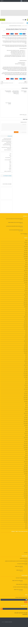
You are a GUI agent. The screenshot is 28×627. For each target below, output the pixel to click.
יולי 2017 (26, 379)
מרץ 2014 (26, 459)
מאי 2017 (26, 383)
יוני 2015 (26, 429)
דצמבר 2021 (25, 274)
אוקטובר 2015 (25, 421)
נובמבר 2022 (25, 252)
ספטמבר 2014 (25, 447)
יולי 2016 (26, 403)
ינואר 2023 (26, 248)
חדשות (8, 30)
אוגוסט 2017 (25, 377)
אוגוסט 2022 (25, 258)
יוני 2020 (26, 310)
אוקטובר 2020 (25, 302)
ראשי (10, 153)
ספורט (10, 162)
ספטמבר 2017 (25, 375)
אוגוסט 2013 (25, 473)
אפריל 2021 (25, 290)
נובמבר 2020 (25, 300)
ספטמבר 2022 (25, 256)
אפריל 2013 (25, 481)
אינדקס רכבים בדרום (7, 159)
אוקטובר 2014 (25, 445)
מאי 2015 (26, 431)
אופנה (10, 165)
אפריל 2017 (25, 385)
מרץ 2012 (26, 507)
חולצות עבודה (24, 614)
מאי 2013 (26, 479)
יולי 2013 (26, 475)
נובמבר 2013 (25, 467)
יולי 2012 (26, 499)
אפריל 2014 (25, 457)
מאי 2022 (26, 264)
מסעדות (10, 168)
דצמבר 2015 (25, 417)
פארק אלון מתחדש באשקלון (23, 558)
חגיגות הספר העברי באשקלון (19, 566)
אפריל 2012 (25, 505)
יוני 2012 (26, 501)
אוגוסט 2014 (25, 449)
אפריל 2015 (25, 433)
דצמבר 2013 (25, 465)
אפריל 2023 (25, 242)
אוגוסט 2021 (25, 282)
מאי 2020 (26, 312)
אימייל (21, 31)
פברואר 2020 (25, 316)
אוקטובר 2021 (25, 278)
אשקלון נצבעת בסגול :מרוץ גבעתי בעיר (22, 563)
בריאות (10, 169)
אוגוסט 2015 (25, 425)
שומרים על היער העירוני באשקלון (18, 589)
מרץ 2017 (26, 387)
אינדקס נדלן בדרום (7, 157)
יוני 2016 (26, 405)
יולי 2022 (26, 260)
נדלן (10, 156)
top (16, 30)
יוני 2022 (26, 262)
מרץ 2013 (26, 483)
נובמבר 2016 (25, 395)
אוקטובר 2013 (25, 469)
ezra (23, 30)
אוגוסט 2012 (25, 497)
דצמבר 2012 (25, 489)
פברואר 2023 (25, 246)
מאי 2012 (26, 503)
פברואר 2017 (25, 389)
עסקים (10, 161)
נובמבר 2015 (25, 419)
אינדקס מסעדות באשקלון (7, 171)
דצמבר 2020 (25, 298)
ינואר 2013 (26, 487)
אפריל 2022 (25, 266)
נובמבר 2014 (25, 443)
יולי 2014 (26, 451)
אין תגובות (4, 30)
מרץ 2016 (26, 411)
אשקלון (14, 30)
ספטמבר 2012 (25, 495)
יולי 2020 (26, 308)
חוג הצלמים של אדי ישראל (24, 233)
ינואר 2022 (26, 272)
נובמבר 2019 (25, 322)
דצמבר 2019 (25, 320)
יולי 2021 (26, 284)
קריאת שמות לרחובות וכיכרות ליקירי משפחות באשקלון (15, 222)
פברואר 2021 (25, 294)
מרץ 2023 (26, 244)
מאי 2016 (26, 407)
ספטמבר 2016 (25, 399)
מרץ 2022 (26, 268)
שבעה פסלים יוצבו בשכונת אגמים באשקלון (21, 584)
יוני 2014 (26, 453)
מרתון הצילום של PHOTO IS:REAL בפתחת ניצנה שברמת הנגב (7, 144)
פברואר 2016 (25, 413)
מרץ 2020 (26, 314)
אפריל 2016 (25, 409)
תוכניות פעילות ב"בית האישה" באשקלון (17, 580)
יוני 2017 (26, 381)
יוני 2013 (26, 477)
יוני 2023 (26, 240)
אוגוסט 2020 (25, 306)
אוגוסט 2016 (25, 401)
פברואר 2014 (25, 461)
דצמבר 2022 (25, 250)
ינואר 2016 (26, 415)
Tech (15, 30)
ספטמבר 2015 (25, 423)
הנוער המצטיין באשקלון (23, 114)
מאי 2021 (26, 288)
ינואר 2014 (26, 463)
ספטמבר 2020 (25, 304)
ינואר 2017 (26, 391)
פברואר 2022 (25, 270)
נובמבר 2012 (25, 491)
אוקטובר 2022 (25, 254)
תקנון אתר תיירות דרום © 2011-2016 (21, 612)
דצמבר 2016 (25, 393)
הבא (2, 81)
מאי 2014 (26, 455)
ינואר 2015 (26, 439)
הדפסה (24, 31)
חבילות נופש (11, 30)
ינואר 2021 (26, 296)
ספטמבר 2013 (25, 471)
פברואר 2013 (25, 485)
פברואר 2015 (25, 437)
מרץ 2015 (26, 435)
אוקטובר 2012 (25, 493)
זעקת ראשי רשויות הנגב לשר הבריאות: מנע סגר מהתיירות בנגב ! (14, 218)
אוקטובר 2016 (25, 397)
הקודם (25, 82)
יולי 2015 (26, 427)
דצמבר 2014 (25, 441)
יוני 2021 (26, 286)
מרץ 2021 (26, 292)
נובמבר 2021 (25, 276)
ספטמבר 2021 (25, 280)
